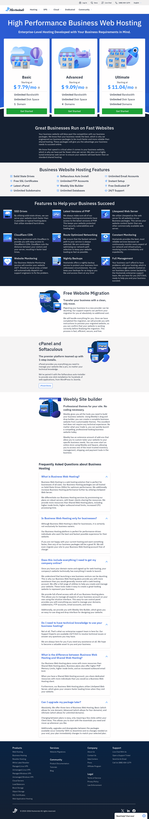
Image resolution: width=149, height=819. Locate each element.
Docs (94, 3)
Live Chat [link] (106, 3)
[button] (131, 815)
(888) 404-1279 (122, 3)
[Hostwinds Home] (15, 811)
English (138, 3)
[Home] (15, 9)
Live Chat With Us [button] (120, 752)
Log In (83, 3)
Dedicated (70, 9)
